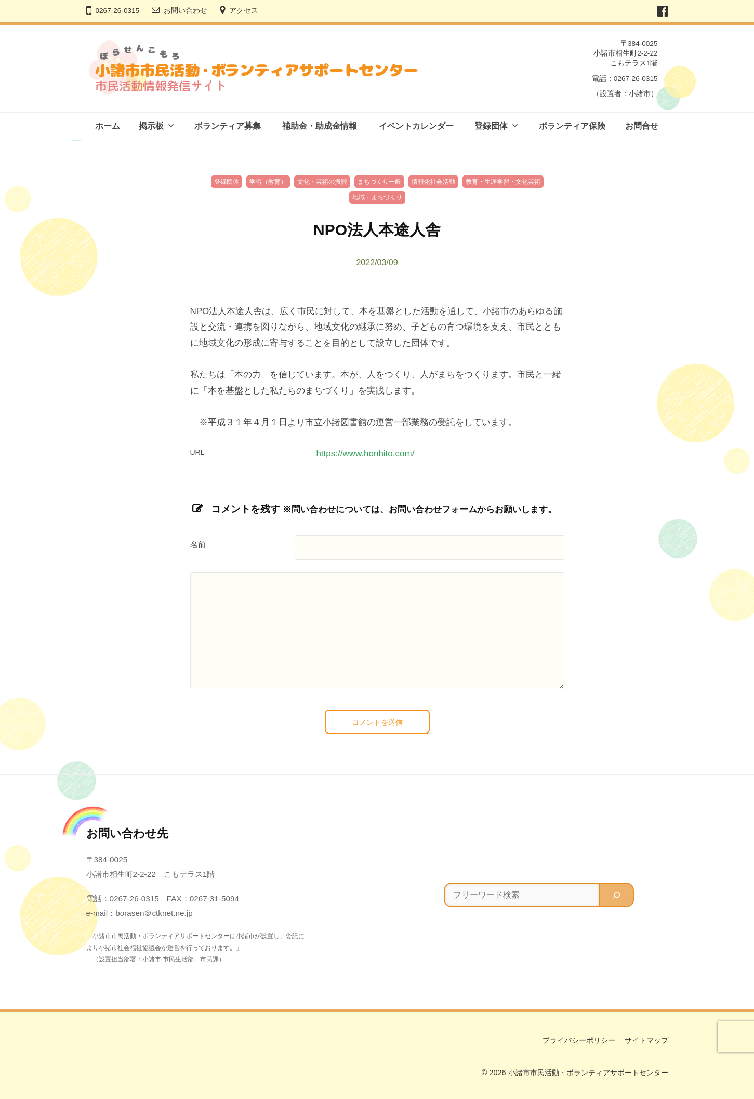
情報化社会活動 (433, 181)
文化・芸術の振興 (322, 181)
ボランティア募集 (227, 125)
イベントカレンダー (416, 125)
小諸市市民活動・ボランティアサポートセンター (588, 1072)
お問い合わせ (185, 11)
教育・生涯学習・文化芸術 (503, 181)
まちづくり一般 (379, 181)
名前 (198, 544)
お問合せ (641, 125)
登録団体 (491, 125)
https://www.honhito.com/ (365, 453)
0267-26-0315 (118, 11)
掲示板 (151, 125)
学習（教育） (268, 181)
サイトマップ (646, 1040)
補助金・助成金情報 (319, 125)
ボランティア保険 (572, 125)
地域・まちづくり (377, 197)
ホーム (107, 125)
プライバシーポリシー (579, 1040)
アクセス (243, 11)
